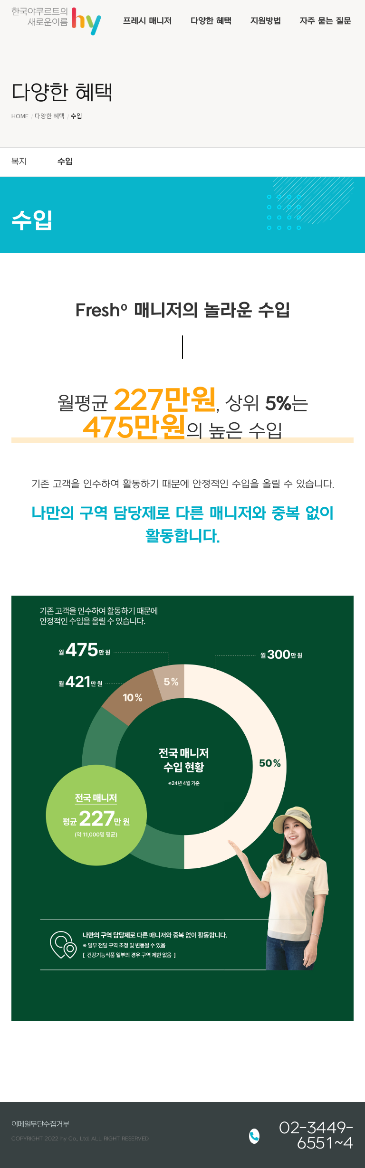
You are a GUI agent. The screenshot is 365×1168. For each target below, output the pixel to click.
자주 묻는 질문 (325, 21)
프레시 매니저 (147, 21)
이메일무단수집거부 (40, 1124)
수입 (65, 161)
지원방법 (265, 21)
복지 (19, 161)
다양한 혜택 (211, 21)
